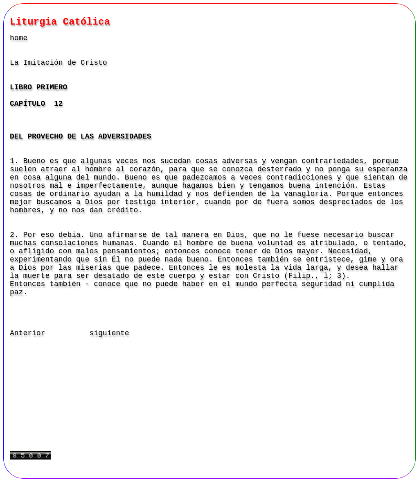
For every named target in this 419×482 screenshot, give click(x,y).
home (18, 38)
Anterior (27, 333)
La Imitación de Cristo (58, 63)
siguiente (109, 333)
